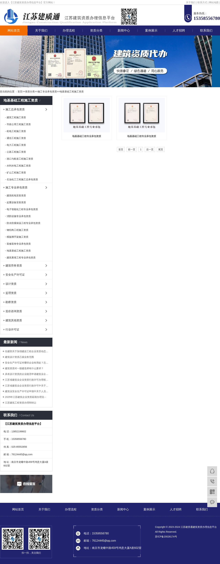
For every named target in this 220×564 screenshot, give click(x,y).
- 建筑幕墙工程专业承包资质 (20, 257)
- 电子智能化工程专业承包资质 (21, 209)
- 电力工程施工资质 (15, 145)
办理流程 (69, 30)
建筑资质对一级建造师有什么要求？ (24, 368)
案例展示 (151, 30)
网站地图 (214, 2)
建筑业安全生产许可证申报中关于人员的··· (27, 391)
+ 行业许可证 (11, 329)
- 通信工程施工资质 (15, 138)
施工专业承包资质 (47, 91)
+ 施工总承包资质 (14, 109)
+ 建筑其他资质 (12, 320)
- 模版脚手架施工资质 (16, 236)
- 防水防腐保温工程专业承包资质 (22, 223)
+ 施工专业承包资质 (15, 187)
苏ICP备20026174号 (166, 536)
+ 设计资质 (9, 283)
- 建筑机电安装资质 (15, 195)
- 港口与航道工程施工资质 (19, 158)
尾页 (160, 149)
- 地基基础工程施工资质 (18, 250)
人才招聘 (179, 30)
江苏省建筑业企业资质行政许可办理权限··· (27, 379)
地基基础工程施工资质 (72, 91)
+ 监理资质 (9, 292)
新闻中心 (124, 30)
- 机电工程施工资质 (15, 131)
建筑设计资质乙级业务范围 (19, 357)
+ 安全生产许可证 (14, 274)
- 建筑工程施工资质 (15, 117)
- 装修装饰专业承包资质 (18, 243)
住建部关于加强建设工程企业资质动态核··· (27, 351)
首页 (20, 91)
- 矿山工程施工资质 (15, 172)
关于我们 (191, 2)
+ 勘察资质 (9, 302)
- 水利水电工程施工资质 (18, 165)
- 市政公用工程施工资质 (18, 124)
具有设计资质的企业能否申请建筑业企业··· (27, 374)
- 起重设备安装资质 (15, 202)
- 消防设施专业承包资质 (18, 216)
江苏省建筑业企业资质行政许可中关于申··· (27, 385)
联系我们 (206, 30)
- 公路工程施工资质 (15, 151)
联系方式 (202, 2)
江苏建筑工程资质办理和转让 (20, 402)
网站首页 (14, 30)
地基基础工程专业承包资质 (86, 136)
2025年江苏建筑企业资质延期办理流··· (25, 397)
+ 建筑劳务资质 (12, 265)
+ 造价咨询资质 (12, 311)
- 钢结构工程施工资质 (16, 230)
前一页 (131, 149)
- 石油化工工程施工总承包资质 (21, 179)
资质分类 (96, 30)
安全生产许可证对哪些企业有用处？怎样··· (27, 362)
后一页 (149, 149)
